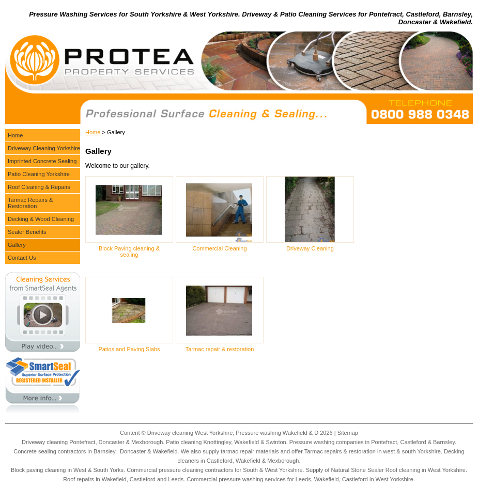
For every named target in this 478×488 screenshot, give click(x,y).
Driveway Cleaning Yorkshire (44, 148)
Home (92, 132)
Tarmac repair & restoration (220, 349)
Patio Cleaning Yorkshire (39, 174)
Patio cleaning (184, 442)
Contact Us (22, 258)
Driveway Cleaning (310, 248)
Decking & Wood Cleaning (41, 219)
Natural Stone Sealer (357, 470)
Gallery (17, 245)
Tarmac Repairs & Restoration (30, 203)
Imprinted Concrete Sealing (42, 161)
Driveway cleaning (45, 442)
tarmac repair (237, 451)
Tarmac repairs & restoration (340, 451)
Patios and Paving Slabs (129, 349)
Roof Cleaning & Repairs (39, 187)
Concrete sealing (34, 451)
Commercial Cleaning (219, 248)
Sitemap (347, 433)
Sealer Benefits (27, 232)
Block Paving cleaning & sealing (129, 251)
